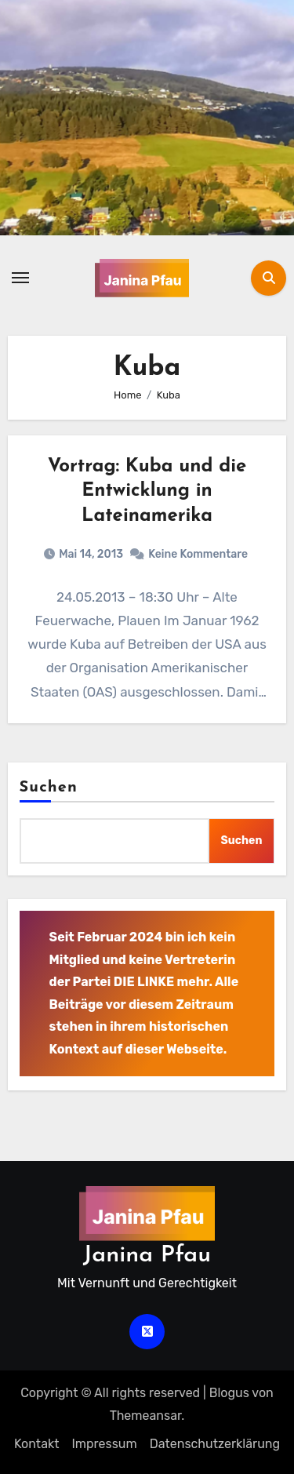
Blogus (229, 1392)
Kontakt (37, 1443)
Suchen (49, 787)
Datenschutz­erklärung (215, 1443)
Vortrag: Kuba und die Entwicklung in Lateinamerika (147, 491)
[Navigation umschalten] (20, 277)
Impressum (103, 1443)
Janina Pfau (147, 1255)
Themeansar (146, 1415)
